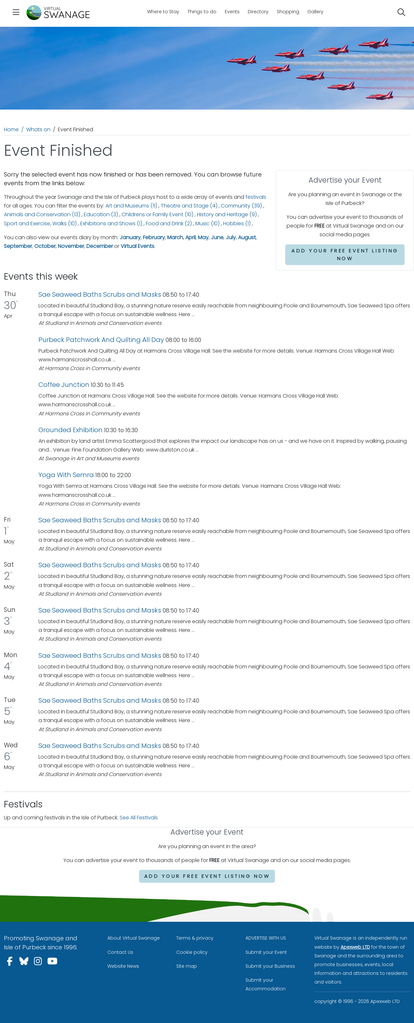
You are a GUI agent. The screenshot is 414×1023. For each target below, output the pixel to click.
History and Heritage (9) (227, 214)
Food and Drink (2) (169, 223)
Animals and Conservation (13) (42, 214)
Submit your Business (270, 966)
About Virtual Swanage (133, 938)
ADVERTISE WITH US (265, 938)
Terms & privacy (194, 938)
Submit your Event (266, 952)
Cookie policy (192, 952)
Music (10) (207, 223)
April (190, 237)
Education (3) (101, 214)
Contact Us (120, 952)
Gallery (315, 11)
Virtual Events (137, 246)
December (99, 246)
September (18, 246)
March (175, 237)
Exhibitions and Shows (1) (111, 223)
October (45, 246)
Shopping (288, 11)
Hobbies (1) (237, 223)
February (154, 237)
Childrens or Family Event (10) (157, 214)
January (130, 237)
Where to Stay (163, 11)
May (203, 237)
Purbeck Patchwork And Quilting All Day (101, 339)
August (247, 237)
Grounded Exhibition (70, 429)
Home (11, 129)
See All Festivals (139, 817)
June (217, 237)
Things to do (202, 11)
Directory (258, 11)
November (71, 246)
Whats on (38, 129)
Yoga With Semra (66, 474)
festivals (255, 197)
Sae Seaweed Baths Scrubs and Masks (99, 294)
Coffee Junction (63, 384)
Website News (123, 966)
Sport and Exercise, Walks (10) (40, 223)
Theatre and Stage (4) (189, 205)
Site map (186, 966)
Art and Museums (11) (131, 205)
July (231, 237)
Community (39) (241, 205)
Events (232, 11)
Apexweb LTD (355, 947)
